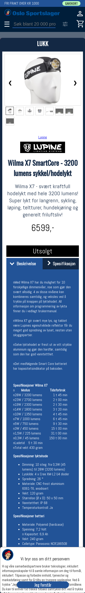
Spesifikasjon (59, 264)
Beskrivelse (21, 264)
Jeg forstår (42, 585)
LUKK (42, 43)
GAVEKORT (71, 3)
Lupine (42, 137)
